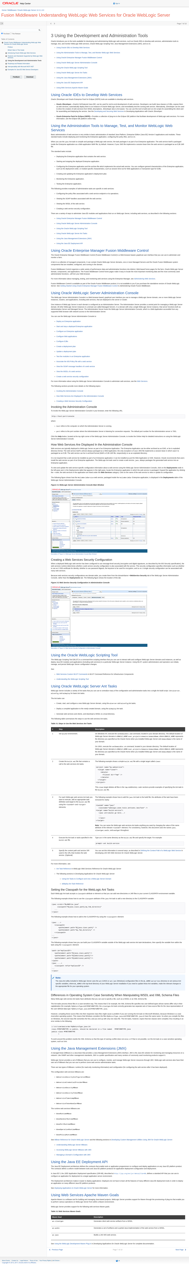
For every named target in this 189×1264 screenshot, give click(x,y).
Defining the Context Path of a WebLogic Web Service (161, 850)
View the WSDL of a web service (68, 371)
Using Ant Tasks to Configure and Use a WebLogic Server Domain (86, 879)
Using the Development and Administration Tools (24, 60)
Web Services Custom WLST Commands (71, 674)
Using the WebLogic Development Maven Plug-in (72, 1244)
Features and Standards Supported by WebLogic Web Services (25, 57)
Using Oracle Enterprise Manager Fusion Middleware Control (79, 58)
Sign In (116, 3)
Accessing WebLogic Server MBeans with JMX (73, 1150)
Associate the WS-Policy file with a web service (74, 361)
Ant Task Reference (63, 869)
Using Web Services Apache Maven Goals (72, 88)
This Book (6, 34)
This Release (16, 34)
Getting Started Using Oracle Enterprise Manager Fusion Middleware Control (89, 286)
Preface (10, 47)
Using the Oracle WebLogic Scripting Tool (72, 68)
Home (4, 10)
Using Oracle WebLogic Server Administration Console (76, 63)
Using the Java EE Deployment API (69, 83)
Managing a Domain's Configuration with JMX (73, 1155)
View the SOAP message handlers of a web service (75, 366)
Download (29, 77)
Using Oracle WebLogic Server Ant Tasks (71, 73)
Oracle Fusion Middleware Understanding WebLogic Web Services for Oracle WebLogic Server (22, 43)
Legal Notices (24, 1260)
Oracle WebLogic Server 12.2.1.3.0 (31, 10)
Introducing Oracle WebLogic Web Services (22, 53)
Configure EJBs (62, 341)
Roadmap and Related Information (19, 63)
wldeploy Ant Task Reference (73, 884)
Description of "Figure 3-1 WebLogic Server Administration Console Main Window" (74, 554)
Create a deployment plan (66, 346)
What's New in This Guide (16, 50)
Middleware (12, 10)
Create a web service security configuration (72, 376)
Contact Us (15, 1260)
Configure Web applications (66, 336)
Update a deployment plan (66, 351)
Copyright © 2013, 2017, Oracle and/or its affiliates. (19, 1263)
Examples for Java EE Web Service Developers (23, 69)
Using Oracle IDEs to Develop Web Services (73, 48)
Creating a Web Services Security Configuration (74, 401)
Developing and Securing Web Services (109, 111)
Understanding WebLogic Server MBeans (71, 1145)
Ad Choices (56, 1260)
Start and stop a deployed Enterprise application (74, 326)
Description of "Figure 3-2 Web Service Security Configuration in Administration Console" (76, 648)
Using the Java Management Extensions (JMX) (74, 78)
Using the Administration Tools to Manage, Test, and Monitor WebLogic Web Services (88, 53)
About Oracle (6, 1260)
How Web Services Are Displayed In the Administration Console (80, 396)
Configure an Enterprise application (69, 331)
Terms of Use (34, 1260)
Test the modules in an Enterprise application (73, 356)
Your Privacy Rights (45, 1260)
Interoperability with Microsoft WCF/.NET (21, 66)
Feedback (16, 77)
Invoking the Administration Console (69, 391)
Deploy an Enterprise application (68, 321)
